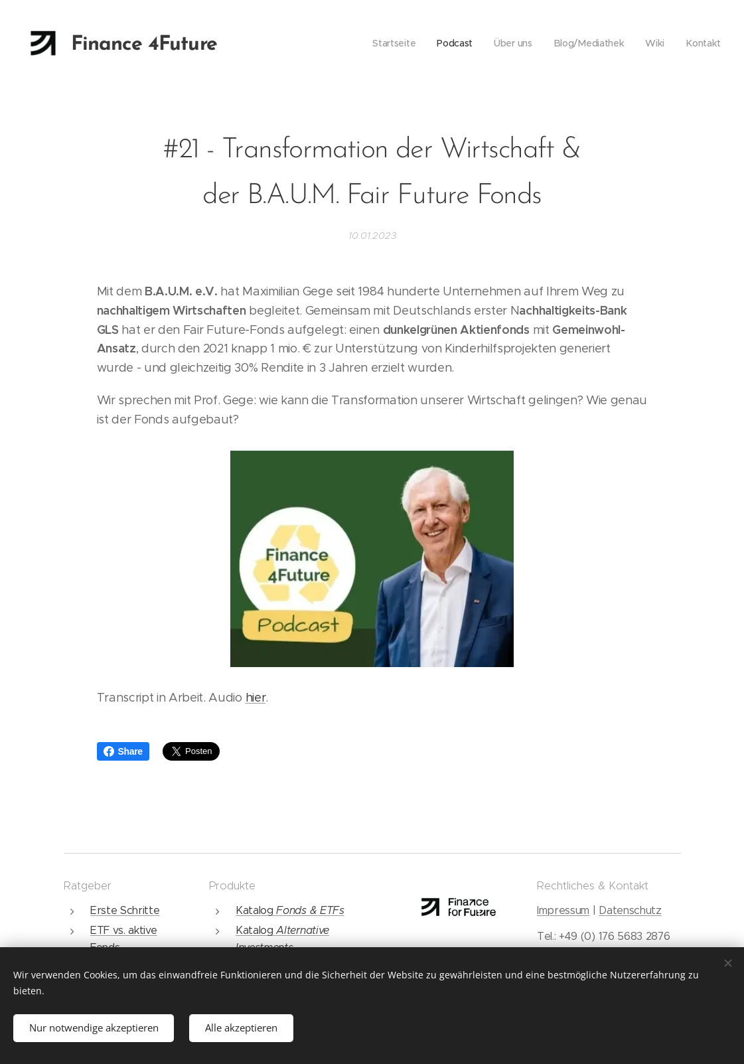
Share (123, 751)
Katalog (255, 910)
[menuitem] (394, 43)
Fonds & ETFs (310, 910)
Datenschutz (630, 910)
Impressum (563, 910)
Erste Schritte (125, 910)
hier (256, 697)
